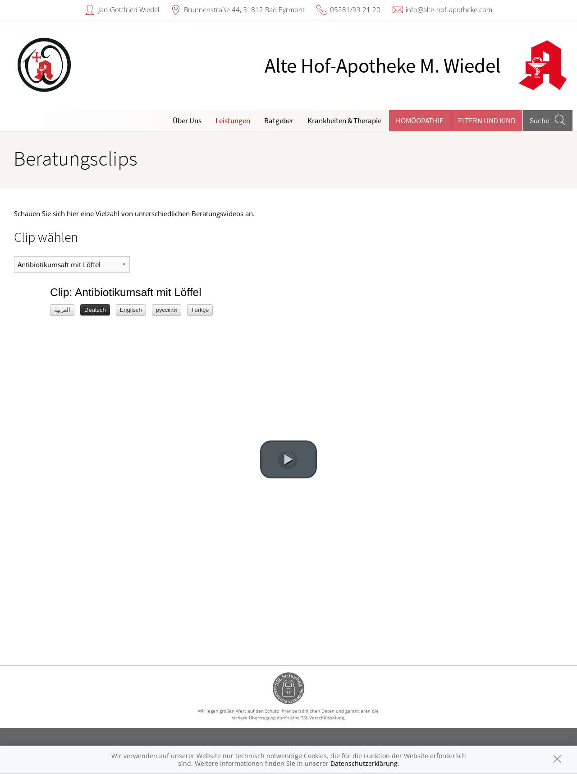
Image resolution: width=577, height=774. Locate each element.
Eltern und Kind (486, 120)
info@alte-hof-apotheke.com (449, 9)
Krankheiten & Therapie (344, 120)
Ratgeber (278, 120)
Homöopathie (420, 120)
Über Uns (187, 120)
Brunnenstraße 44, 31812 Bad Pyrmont (244, 9)
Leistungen (232, 120)
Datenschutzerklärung (364, 763)
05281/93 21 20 (355, 9)
